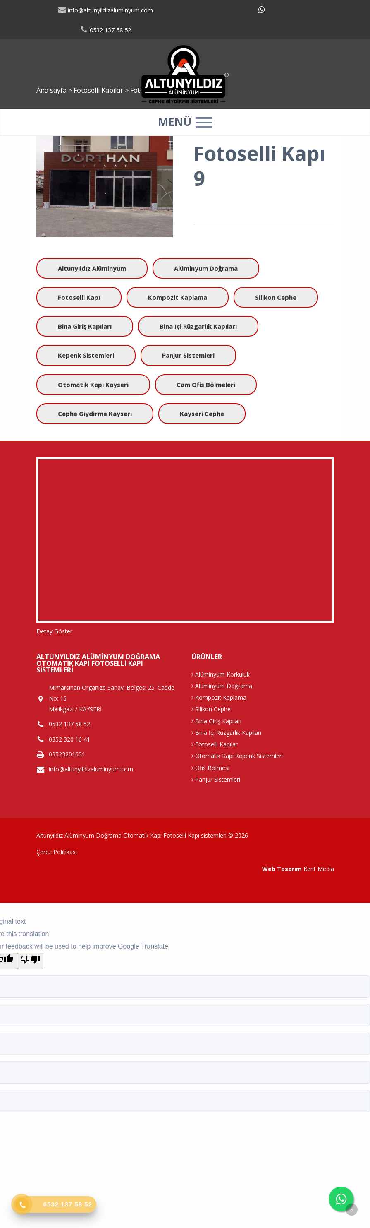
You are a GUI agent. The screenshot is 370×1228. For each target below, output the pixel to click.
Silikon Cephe (275, 297)
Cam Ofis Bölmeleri (206, 384)
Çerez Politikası (56, 852)
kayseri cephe (202, 413)
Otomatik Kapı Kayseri (93, 384)
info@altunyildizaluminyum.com (105, 10)
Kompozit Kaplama (177, 297)
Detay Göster (54, 631)
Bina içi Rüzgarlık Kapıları (198, 326)
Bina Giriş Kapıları (85, 326)
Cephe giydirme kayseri (95, 413)
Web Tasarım (282, 869)
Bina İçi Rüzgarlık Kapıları (226, 733)
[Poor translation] (30, 961)
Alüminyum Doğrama (206, 268)
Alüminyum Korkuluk (220, 674)
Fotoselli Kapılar (214, 744)
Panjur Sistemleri (188, 355)
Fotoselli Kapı (79, 297)
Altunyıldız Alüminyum (92, 268)
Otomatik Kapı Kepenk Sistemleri (237, 756)
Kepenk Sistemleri (86, 355)
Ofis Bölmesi (210, 768)
